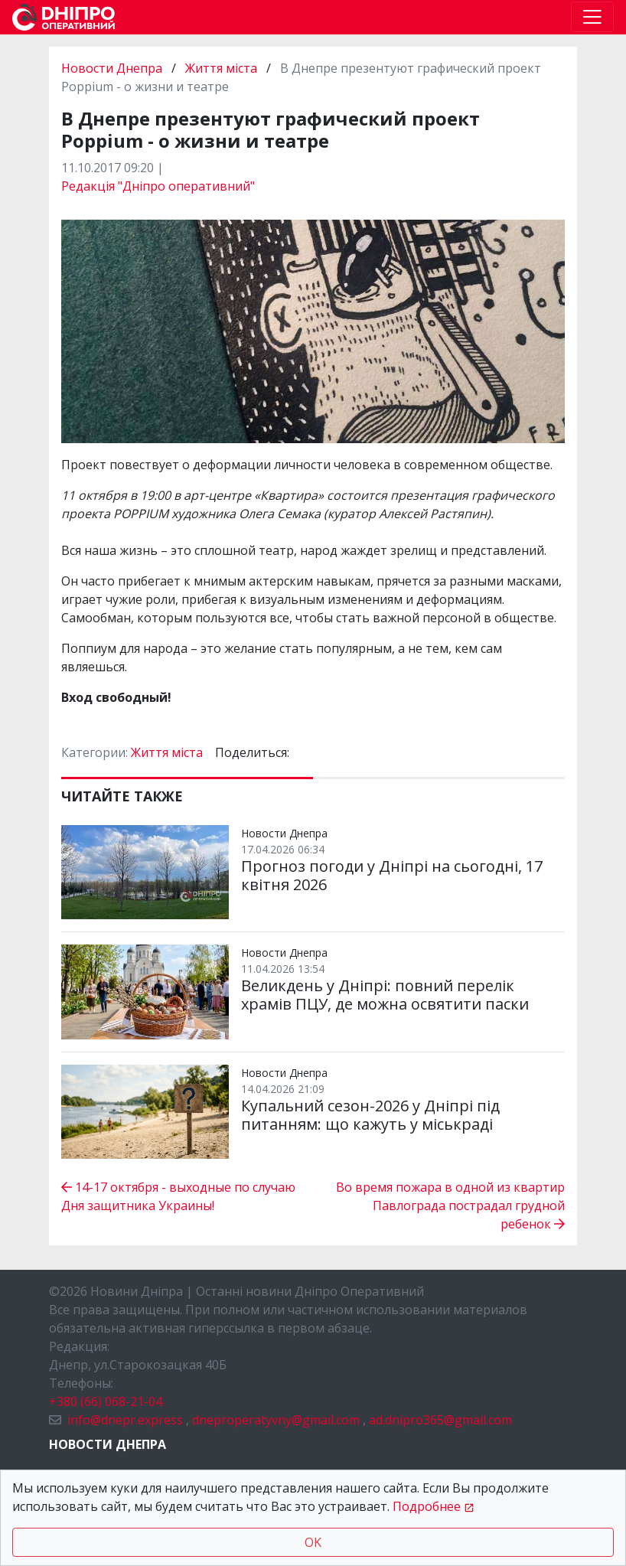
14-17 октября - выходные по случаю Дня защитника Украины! (178, 1196)
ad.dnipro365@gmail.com (440, 1419)
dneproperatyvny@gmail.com (276, 1419)
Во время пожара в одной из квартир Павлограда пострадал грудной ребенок (450, 1205)
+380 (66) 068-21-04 (105, 1401)
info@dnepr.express (125, 1419)
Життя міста (221, 68)
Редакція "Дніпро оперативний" (158, 186)
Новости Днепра (113, 68)
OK (313, 1542)
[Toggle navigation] (592, 17)
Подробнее (427, 1506)
